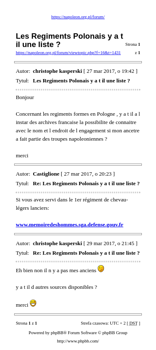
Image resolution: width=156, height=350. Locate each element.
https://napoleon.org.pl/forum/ (77, 17)
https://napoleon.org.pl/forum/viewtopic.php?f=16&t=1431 (68, 52)
